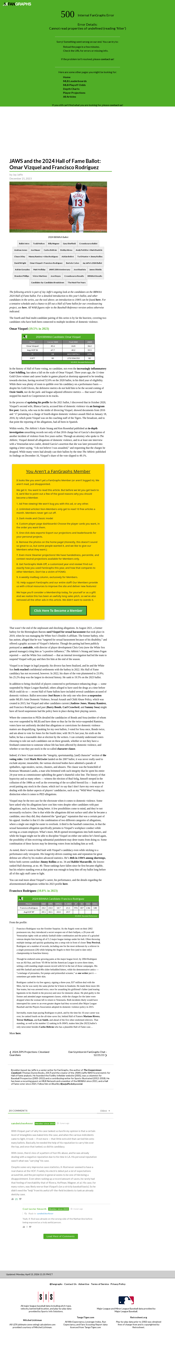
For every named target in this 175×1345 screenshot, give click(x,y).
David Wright (20, 263)
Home (66, 77)
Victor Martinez (40, 276)
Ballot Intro (24, 243)
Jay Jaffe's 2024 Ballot (92, 263)
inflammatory (98, 368)
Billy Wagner (53, 243)
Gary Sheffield (69, 243)
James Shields (95, 269)
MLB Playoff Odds (74, 84)
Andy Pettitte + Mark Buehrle (89, 250)
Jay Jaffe (18, 174)
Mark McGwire (38, 759)
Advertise (83, 1284)
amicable (28, 647)
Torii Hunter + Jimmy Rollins (89, 256)
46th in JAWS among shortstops (87, 857)
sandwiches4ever (45, 1213)
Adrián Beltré (68, 256)
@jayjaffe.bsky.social (71, 1083)
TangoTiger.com (85, 1317)
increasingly (83, 368)
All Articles (69, 96)
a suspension (94, 695)
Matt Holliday (39, 269)
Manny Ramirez (97, 703)
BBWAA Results (95, 276)
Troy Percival (93, 942)
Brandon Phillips (21, 276)
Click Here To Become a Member (58, 611)
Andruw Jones (20, 250)
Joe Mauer (35, 250)
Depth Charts (71, 88)
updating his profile (38, 402)
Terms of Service (100, 1284)
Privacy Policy (118, 1284)
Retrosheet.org (138, 1317)
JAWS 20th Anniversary (59, 269)
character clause (66, 748)
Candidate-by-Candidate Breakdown (47, 282)
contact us (107, 59)
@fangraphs (56, 1284)
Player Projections (74, 92)
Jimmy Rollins (48, 861)
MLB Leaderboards (75, 80)
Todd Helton (39, 243)
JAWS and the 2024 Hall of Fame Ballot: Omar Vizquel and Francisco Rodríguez (55, 164)
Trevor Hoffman (25, 1020)
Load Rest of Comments (61, 1236)
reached (24, 669)
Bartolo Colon (72, 263)
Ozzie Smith (16, 392)
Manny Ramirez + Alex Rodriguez (43, 256)
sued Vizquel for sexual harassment (66, 631)
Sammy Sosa (92, 707)
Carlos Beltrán (50, 250)
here (98, 299)
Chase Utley (19, 256)
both (16, 669)
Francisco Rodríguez (22, 890)
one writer (83, 973)
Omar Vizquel (18, 328)
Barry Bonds (54, 707)
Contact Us (70, 1284)
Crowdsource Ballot (88, 243)
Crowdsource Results (74, 276)
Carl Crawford (71, 707)
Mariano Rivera (91, 1016)
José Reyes (56, 276)
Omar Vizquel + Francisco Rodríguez (46, 263)
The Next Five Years (77, 282)
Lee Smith (43, 1020)
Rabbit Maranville (81, 861)
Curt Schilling (17, 372)
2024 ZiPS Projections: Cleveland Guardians (29, 1053)
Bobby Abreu (66, 250)
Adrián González (22, 269)
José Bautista (80, 269)
